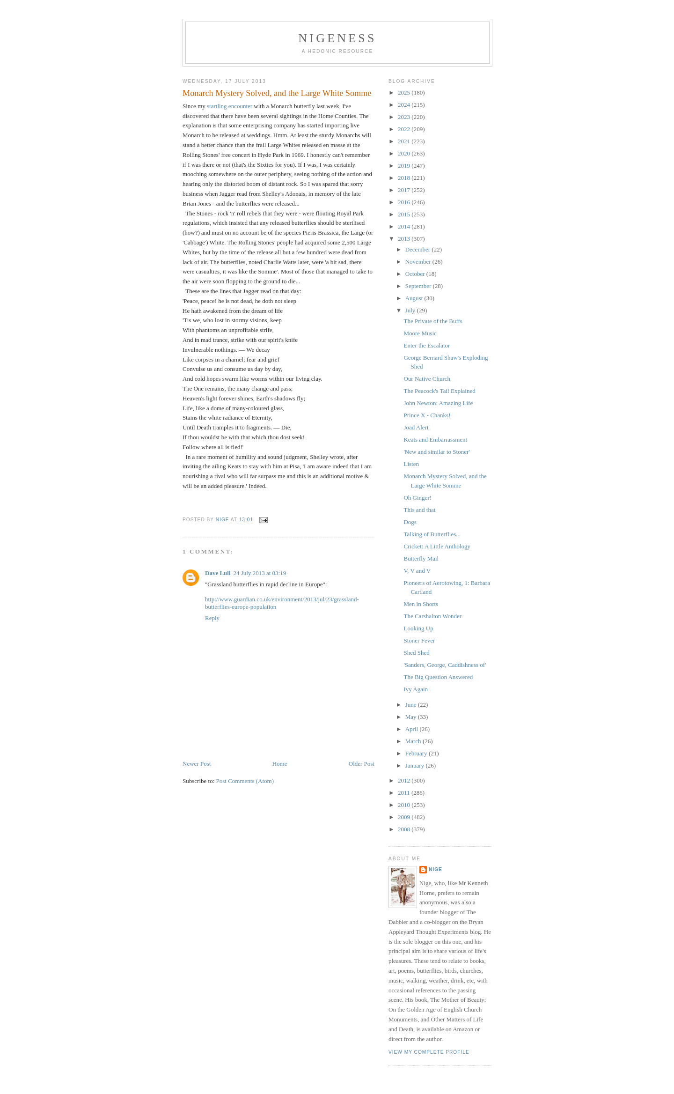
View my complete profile (428, 1052)
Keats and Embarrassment (435, 439)
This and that (419, 509)
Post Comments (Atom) (245, 780)
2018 (404, 177)
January (415, 765)
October (415, 273)
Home (279, 763)
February (417, 753)
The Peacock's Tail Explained (439, 390)
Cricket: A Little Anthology (436, 546)
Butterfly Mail (421, 558)
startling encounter (229, 106)
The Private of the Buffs (432, 321)
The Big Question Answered (438, 676)
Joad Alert (415, 427)
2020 (404, 153)
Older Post (361, 763)
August (415, 298)
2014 (404, 226)
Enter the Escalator (426, 345)
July (411, 310)
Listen (411, 463)
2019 (404, 165)
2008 (404, 829)
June (411, 704)
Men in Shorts (420, 603)
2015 (404, 214)
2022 (404, 129)
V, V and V (417, 570)
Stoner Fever (419, 640)
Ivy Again (415, 689)
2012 (404, 780)
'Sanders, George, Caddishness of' (444, 664)
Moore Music (419, 333)
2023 (404, 116)
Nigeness (337, 38)
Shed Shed (416, 652)
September (419, 285)
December (418, 249)
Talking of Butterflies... (431, 534)
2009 (404, 816)
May (411, 716)
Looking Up (418, 628)
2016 (404, 202)
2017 (404, 189)
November (418, 261)
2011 (404, 792)
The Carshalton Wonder (432, 616)
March (414, 741)
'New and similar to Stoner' (436, 451)
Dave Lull (218, 573)
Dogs (409, 521)
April (412, 728)
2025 (404, 92)
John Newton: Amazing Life (438, 403)
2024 (404, 104)
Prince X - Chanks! (426, 415)
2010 (404, 804)
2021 (404, 141)
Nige (435, 869)
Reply (212, 617)
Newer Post (197, 763)
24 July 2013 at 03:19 (260, 573)
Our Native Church (426, 378)
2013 (404, 238)
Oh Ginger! (417, 497)
